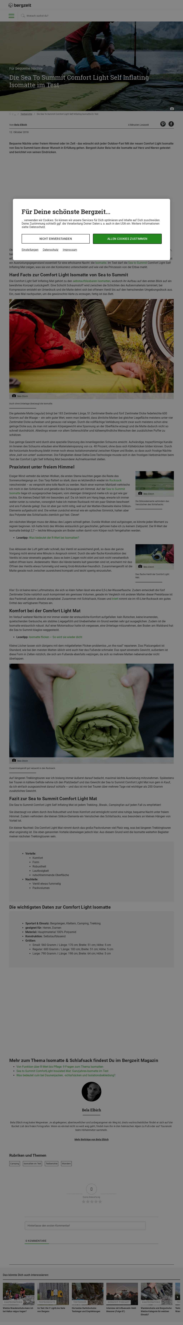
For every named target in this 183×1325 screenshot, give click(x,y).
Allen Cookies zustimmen (127, 239)
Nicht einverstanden (55, 239)
